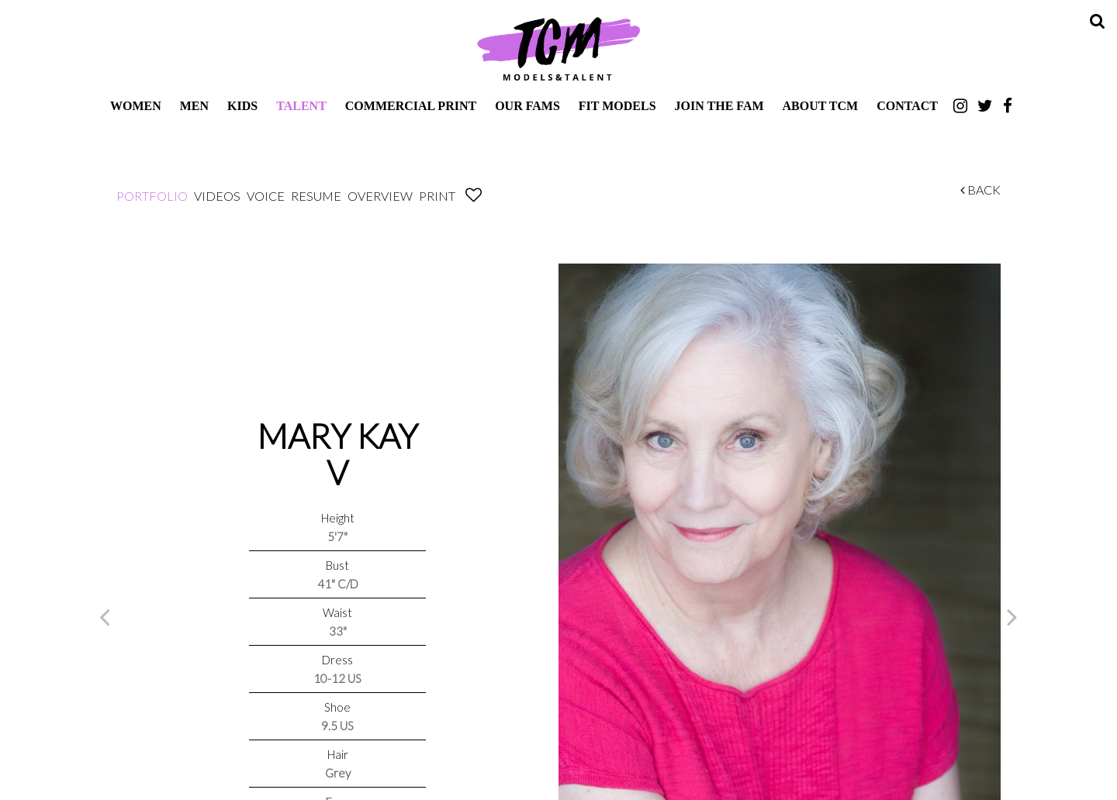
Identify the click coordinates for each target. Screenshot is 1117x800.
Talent (301, 105)
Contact (907, 105)
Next (1012, 616)
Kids (242, 105)
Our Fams (527, 105)
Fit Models (617, 105)
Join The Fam (719, 105)
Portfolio (152, 195)
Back (980, 189)
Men (194, 105)
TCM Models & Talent (558, 48)
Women (135, 105)
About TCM (821, 105)
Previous (104, 616)
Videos (217, 195)
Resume (316, 195)
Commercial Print (410, 105)
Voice (266, 195)
